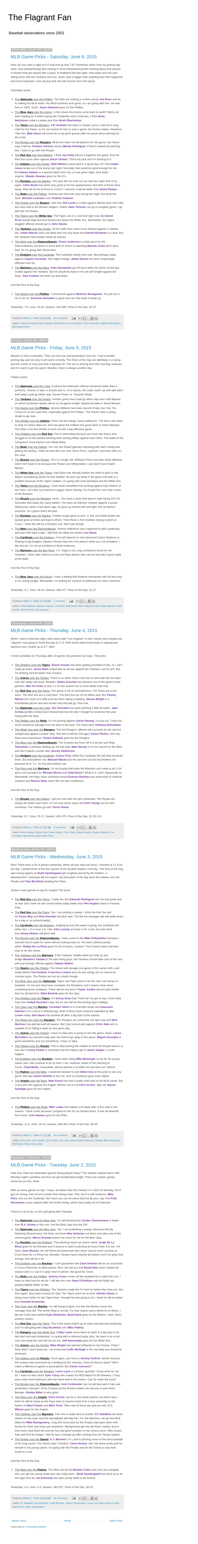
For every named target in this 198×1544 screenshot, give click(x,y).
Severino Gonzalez (43, 298)
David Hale (91, 1267)
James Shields (42, 1076)
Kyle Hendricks (56, 1314)
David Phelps (108, 189)
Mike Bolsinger (85, 1058)
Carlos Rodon (99, 733)
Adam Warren (29, 232)
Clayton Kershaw (35, 258)
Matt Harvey (79, 746)
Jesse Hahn (41, 669)
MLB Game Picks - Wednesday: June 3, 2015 (57, 856)
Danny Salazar (29, 172)
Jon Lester (64, 1140)
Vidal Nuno (75, 772)
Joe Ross (106, 99)
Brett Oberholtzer (70, 120)
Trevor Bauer (60, 807)
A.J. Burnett (58, 1439)
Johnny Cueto (57, 1276)
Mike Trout (55, 1405)
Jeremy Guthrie (90, 1358)
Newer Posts (19, 1520)
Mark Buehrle (49, 993)
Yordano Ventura (42, 146)
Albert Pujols (34, 1405)
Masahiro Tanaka (34, 959)
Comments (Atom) (36, 1526)
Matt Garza (34, 133)
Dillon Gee (87, 1071)
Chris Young (91, 803)
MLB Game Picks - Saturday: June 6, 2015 (54, 56)
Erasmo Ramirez (79, 776)
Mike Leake (56, 1107)
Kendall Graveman (33, 1301)
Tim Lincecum (42, 609)
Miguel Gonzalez (107, 1037)
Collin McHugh (76, 1349)
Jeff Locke (69, 202)
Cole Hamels (37, 1115)
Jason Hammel (49, 107)
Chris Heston (78, 1443)
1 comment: (60, 601)
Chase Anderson (69, 241)
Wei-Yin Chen (34, 686)
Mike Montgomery (38, 1422)
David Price (59, 323)
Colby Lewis (64, 1332)
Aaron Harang (85, 720)
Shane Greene (60, 664)
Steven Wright (95, 699)
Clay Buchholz (34, 881)
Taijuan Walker (63, 963)
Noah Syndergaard (49, 873)
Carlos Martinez (28, 606)
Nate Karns (55, 1080)
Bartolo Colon (96, 245)
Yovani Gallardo (53, 737)
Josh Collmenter (71, 1384)
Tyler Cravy (52, 1375)
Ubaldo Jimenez (35, 176)
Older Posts (115, 1520)
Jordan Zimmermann (94, 1220)
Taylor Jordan (86, 989)
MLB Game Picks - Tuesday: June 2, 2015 (53, 1164)
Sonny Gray (63, 998)
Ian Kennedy (45, 1478)
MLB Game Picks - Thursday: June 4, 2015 (54, 630)
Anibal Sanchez (37, 1002)
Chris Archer (87, 1084)
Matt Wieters (59, 164)
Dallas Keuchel (67, 681)
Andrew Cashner (62, 198)
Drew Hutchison (74, 323)
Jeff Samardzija (72, 1340)
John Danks (59, 223)
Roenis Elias (39, 780)
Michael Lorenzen (33, 198)
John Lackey (61, 929)
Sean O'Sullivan (82, 1280)
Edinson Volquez (45, 606)
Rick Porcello (47, 916)
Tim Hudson (39, 972)
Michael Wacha (57, 759)
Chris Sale (102, 1024)
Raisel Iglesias (108, 606)
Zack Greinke (88, 1263)
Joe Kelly (68, 155)
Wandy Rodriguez (74, 146)
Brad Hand (74, 1314)
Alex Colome (30, 275)
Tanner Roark (27, 609)
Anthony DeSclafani (108, 724)
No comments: (61, 318)
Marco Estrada (42, 1237)
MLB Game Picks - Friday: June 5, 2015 (51, 347)
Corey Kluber (36, 1050)
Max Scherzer (76, 1233)
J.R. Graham (59, 125)
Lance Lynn (63, 1371)
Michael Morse (52, 772)
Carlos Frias (63, 755)
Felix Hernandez (61, 267)
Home (67, 1520)
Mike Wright (58, 1345)
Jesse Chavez (59, 159)
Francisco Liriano (59, 972)
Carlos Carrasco (80, 1366)
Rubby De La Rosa (35, 946)
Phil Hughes (92, 903)
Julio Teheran (77, 207)
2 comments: (60, 827)
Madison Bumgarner (89, 294)
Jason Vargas (95, 1050)
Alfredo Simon (105, 1293)
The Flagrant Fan (40, 17)
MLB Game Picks (20, 326)
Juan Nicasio (30, 1250)
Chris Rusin (30, 185)
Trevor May (25, 916)
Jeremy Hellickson (63, 750)
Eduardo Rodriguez (82, 899)
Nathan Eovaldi (91, 606)
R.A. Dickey (28, 1224)
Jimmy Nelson (29, 933)
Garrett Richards (96, 232)
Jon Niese (90, 532)
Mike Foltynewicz (95, 938)
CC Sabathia (103, 1414)
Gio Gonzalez (60, 707)
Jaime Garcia (79, 258)
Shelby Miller (34, 1392)
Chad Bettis (31, 1067)
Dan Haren (38, 1015)
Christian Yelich (59, 1007)
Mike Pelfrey (76, 1327)
